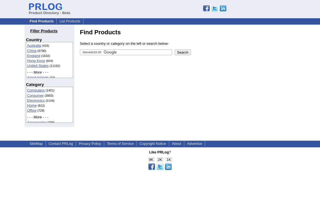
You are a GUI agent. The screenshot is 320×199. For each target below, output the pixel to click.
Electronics (36, 100)
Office (31, 110)
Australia (34, 45)
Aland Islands (38, 77)
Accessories (36, 122)
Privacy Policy (90, 144)
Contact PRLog (61, 144)
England (33, 56)
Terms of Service (120, 144)
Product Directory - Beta (49, 11)
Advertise (194, 144)
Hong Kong (36, 61)
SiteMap (36, 144)
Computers (36, 90)
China (31, 51)
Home (32, 105)
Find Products (42, 21)
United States (38, 66)
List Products (69, 21)
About (176, 144)
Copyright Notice (153, 144)
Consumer (35, 95)
